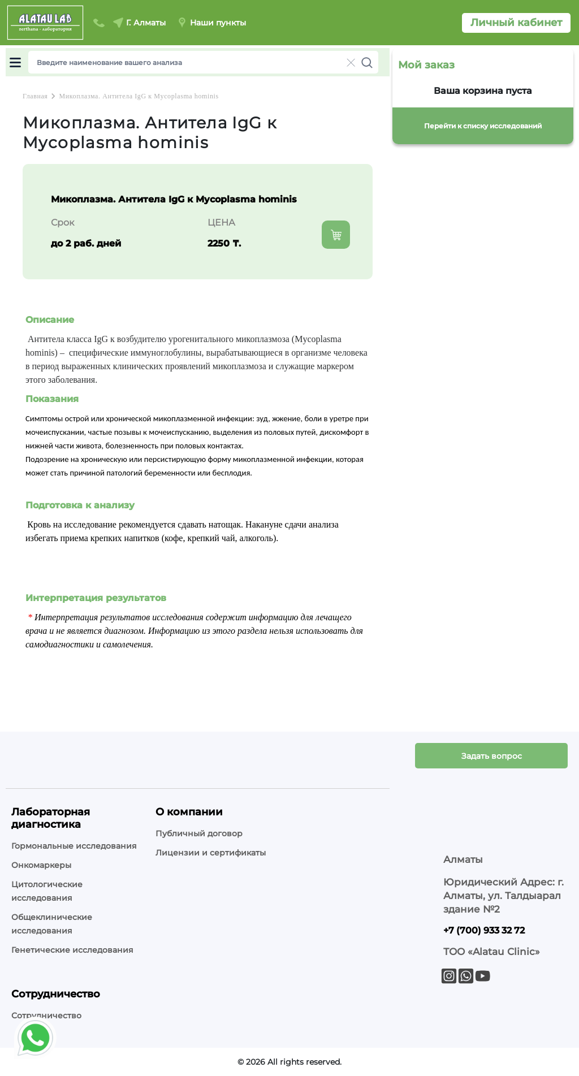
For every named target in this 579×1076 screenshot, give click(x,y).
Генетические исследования (72, 950)
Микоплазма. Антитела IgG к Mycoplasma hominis (138, 96)
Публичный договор (199, 833)
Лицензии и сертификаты (210, 853)
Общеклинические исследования (51, 924)
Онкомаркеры (41, 865)
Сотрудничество (46, 1015)
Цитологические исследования (47, 891)
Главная (35, 96)
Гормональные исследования (74, 846)
